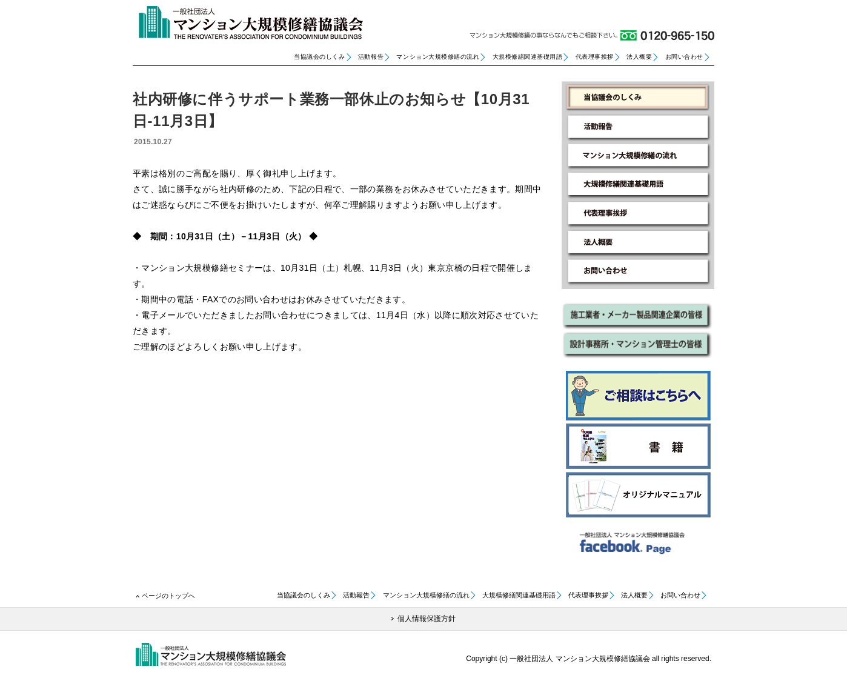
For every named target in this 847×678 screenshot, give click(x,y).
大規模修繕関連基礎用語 (528, 56)
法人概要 (639, 56)
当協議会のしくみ (319, 56)
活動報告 (371, 56)
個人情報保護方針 (426, 618)
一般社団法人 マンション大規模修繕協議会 (248, 22)
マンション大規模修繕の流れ (437, 56)
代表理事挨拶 (595, 56)
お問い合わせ (684, 56)
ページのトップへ (168, 595)
